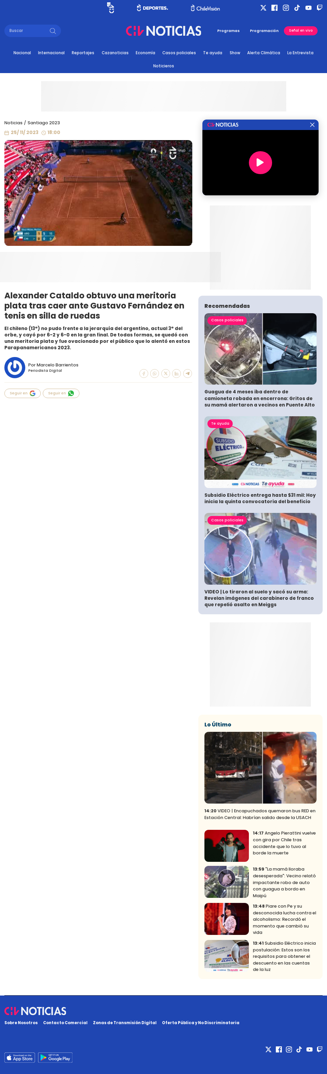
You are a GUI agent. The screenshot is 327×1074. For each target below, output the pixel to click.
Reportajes (83, 53)
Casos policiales (179, 53)
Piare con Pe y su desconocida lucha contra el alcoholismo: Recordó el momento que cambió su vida (284, 919)
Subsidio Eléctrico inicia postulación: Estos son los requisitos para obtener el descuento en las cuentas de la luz (284, 956)
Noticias (13, 123)
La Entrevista (300, 53)
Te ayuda (212, 53)
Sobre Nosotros (21, 1023)
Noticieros (163, 66)
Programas (228, 30)
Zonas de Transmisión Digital (125, 1023)
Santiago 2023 (44, 123)
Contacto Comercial (65, 1023)
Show (235, 53)
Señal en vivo (301, 30)
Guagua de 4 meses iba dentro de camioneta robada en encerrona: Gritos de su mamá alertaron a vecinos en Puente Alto (259, 398)
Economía (145, 53)
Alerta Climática (263, 53)
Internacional (51, 53)
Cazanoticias (115, 53)
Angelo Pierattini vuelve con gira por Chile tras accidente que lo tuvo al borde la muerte (284, 843)
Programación (264, 30)
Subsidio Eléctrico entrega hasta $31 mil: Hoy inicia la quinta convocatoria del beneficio (260, 498)
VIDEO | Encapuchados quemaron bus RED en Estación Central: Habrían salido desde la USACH (260, 814)
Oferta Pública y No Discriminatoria (200, 1023)
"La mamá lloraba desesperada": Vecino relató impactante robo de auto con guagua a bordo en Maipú (284, 882)
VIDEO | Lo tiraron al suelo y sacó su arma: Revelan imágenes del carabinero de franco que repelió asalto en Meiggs (259, 598)
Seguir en (22, 393)
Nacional (22, 53)
